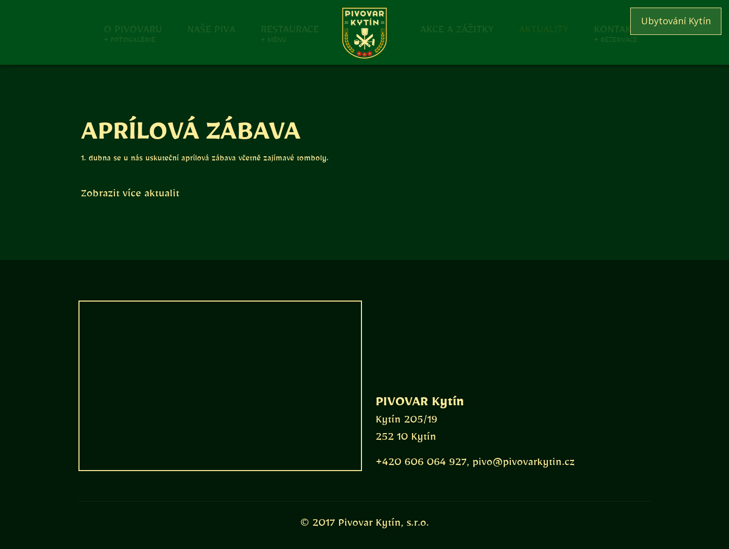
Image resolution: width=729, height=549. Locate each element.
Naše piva (211, 28)
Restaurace (290, 28)
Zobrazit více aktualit (130, 196)
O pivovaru (133, 28)
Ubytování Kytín (676, 21)
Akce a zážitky (457, 28)
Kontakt (615, 28)
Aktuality (544, 28)
